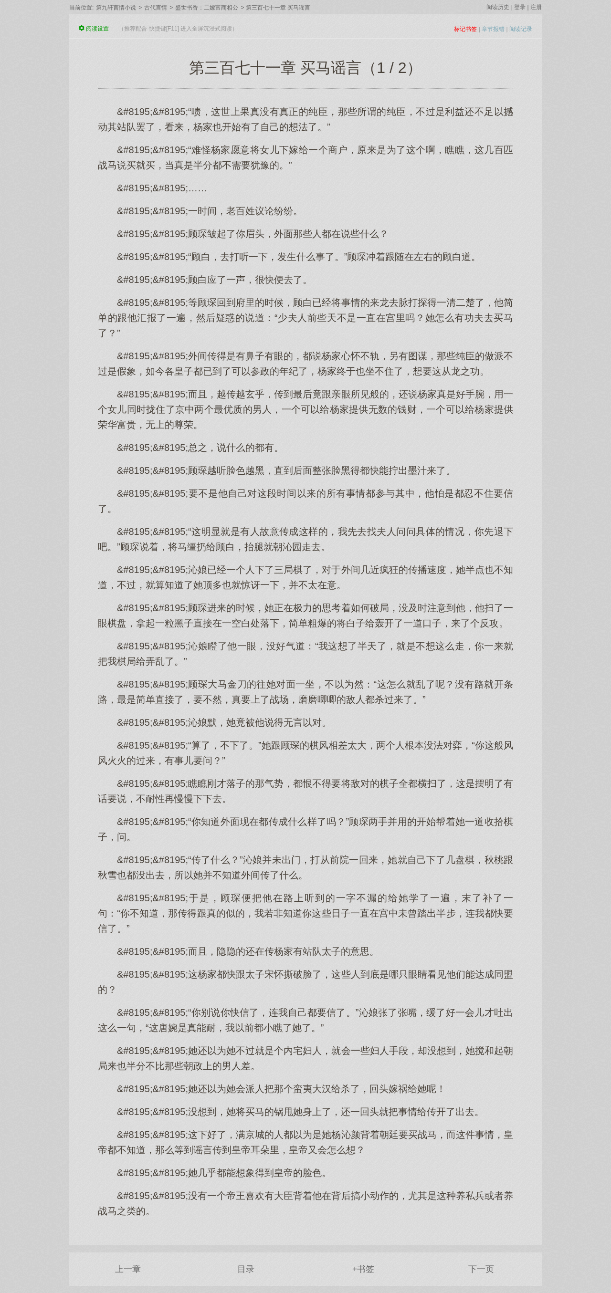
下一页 (481, 1269)
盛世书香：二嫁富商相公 (206, 7)
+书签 (363, 1269)
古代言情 (155, 7)
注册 (536, 7)
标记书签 (465, 29)
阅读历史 (497, 7)
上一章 (128, 1269)
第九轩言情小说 (116, 7)
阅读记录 (520, 29)
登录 (520, 7)
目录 (245, 1269)
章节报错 (493, 29)
